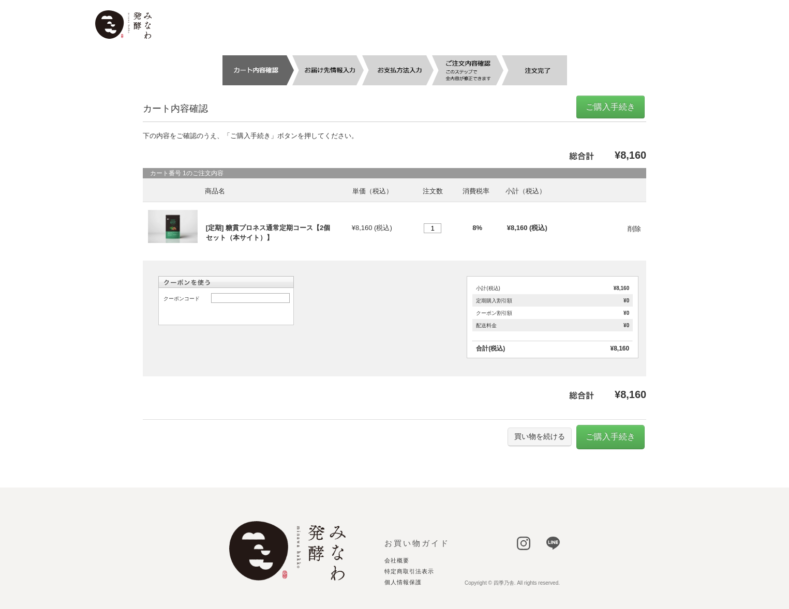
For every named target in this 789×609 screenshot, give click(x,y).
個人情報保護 (403, 582)
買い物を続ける (539, 436)
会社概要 (396, 561)
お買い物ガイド (417, 543)
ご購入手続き (610, 106)
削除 (634, 229)
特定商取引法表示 (409, 571)
